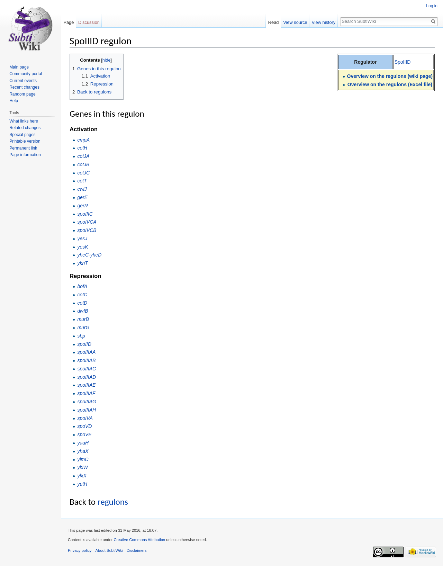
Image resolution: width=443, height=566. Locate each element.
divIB (82, 311)
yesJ (82, 238)
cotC (82, 294)
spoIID (84, 344)
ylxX (81, 475)
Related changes (24, 127)
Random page (22, 94)
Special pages (22, 134)
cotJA (83, 156)
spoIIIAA (86, 352)
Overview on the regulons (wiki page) (390, 76)
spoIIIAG (86, 401)
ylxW (82, 467)
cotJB (83, 164)
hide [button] (106, 60)
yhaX (82, 451)
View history (323, 22)
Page (68, 22)
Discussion (89, 22)
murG (83, 327)
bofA (82, 286)
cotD (82, 303)
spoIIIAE (86, 385)
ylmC (82, 459)
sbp (81, 336)
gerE (82, 197)
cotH (82, 148)
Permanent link (23, 148)
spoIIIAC (86, 368)
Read (273, 22)
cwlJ (82, 189)
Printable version (24, 141)
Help (13, 100)
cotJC (83, 173)
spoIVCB (86, 230)
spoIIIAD (86, 377)
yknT (82, 263)
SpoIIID (403, 62)
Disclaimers (137, 550)
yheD (96, 255)
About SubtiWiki (109, 550)
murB (83, 319)
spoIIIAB (86, 360)
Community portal (25, 73)
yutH (82, 484)
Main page (19, 67)
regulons (113, 501)
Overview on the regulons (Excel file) (389, 84)
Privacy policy (79, 550)
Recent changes (24, 87)
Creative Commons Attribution (139, 540)
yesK (82, 247)
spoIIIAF (86, 393)
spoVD (84, 426)
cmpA (83, 140)
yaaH (83, 443)
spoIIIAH (86, 410)
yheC (83, 255)
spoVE (84, 434)
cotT (82, 180)
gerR (82, 205)
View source (295, 22)
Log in (431, 5)
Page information (25, 154)
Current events (23, 80)
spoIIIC (84, 214)
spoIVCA (86, 222)
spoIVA (84, 418)
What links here (23, 121)
